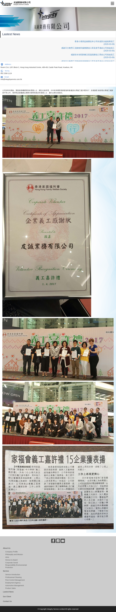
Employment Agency (13, 583)
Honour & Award (11, 560)
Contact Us (7, 601)
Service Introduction (12, 574)
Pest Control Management (15, 580)
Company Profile (11, 552)
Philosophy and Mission (14, 554)
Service (6, 571)
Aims (7, 557)
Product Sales (10, 588)
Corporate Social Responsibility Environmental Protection (16, 565)
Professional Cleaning (13, 577)
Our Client (7, 596)
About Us (6, 548)
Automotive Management (14, 585)
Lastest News (8, 592)
